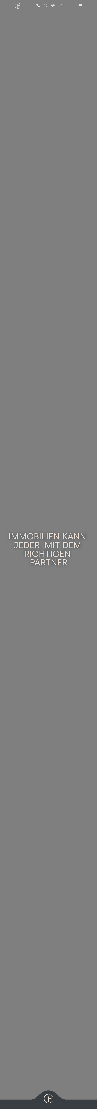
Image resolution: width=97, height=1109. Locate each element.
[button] (80, 5)
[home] (17, 4)
